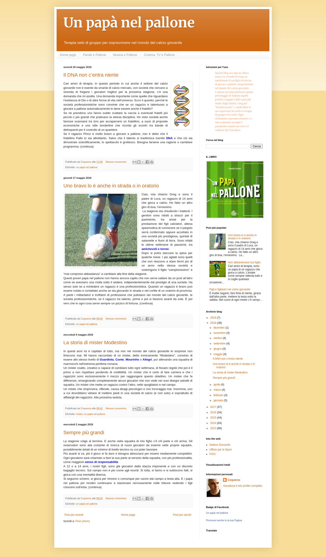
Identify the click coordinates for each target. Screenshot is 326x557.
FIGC (212, 454)
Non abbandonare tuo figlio (244, 262)
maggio (218, 354)
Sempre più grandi (83, 432)
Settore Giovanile (219, 444)
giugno (217, 348)
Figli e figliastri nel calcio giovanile (229, 289)
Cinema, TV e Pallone (159, 55)
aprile (217, 384)
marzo (217, 389)
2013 (213, 428)
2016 (213, 412)
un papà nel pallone (86, 167)
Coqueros (234, 480)
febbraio (218, 395)
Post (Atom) (82, 521)
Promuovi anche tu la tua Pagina (224, 520)
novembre (219, 332)
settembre (219, 343)
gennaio (218, 400)
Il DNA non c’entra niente (90, 75)
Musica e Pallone (125, 55)
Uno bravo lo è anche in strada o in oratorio (111, 186)
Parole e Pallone (94, 55)
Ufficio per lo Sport (220, 449)
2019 (213, 317)
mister (79, 414)
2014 (213, 423)
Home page (68, 55)
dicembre (219, 327)
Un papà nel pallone (129, 22)
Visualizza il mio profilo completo (242, 485)
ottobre (218, 338)
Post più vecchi (182, 514)
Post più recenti (74, 514)
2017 (213, 407)
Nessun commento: (116, 161)
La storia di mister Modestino (95, 342)
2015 (213, 417)
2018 (213, 323)
